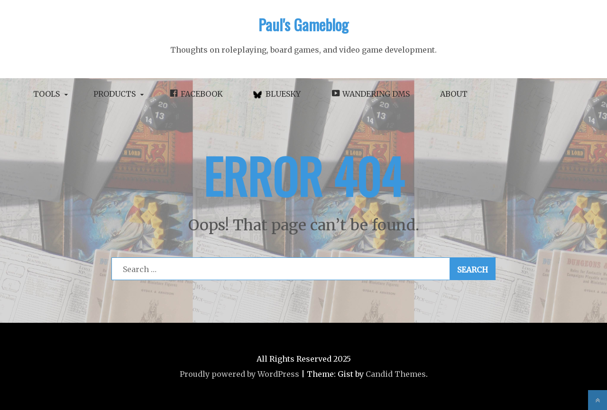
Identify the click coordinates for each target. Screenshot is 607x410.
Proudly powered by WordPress (239, 374)
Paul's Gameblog (303, 24)
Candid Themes (396, 374)
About (454, 94)
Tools (46, 94)
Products (114, 94)
